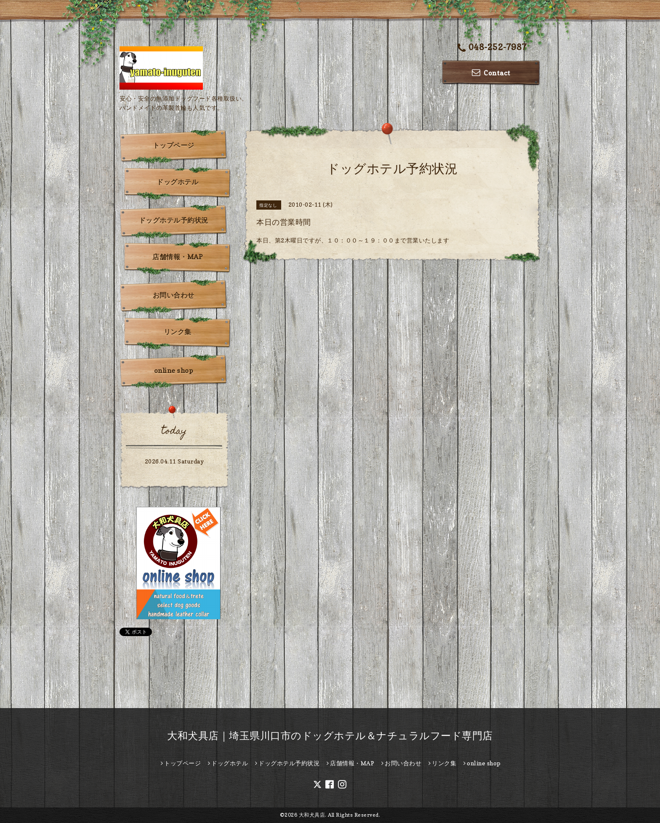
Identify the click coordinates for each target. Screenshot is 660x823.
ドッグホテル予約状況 (173, 220)
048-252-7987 (492, 47)
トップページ (173, 145)
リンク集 (178, 332)
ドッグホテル (177, 182)
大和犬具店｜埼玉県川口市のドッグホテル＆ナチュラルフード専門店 (330, 736)
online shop (173, 370)
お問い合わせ (173, 295)
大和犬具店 (312, 815)
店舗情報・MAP (177, 257)
